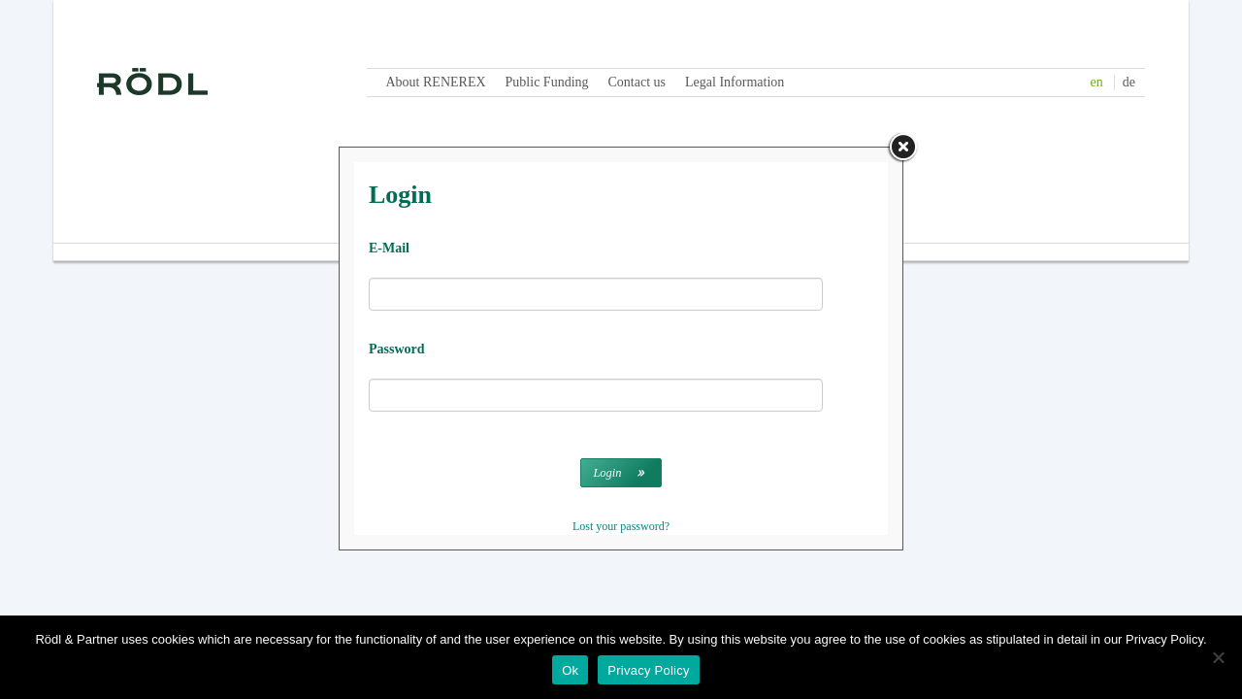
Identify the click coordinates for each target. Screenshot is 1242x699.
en (1097, 82)
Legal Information (734, 82)
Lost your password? (621, 526)
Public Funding (547, 82)
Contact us (637, 82)
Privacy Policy (648, 670)
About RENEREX (436, 82)
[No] (1217, 657)
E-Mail (389, 248)
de (1129, 82)
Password (397, 349)
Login (607, 473)
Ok (570, 670)
